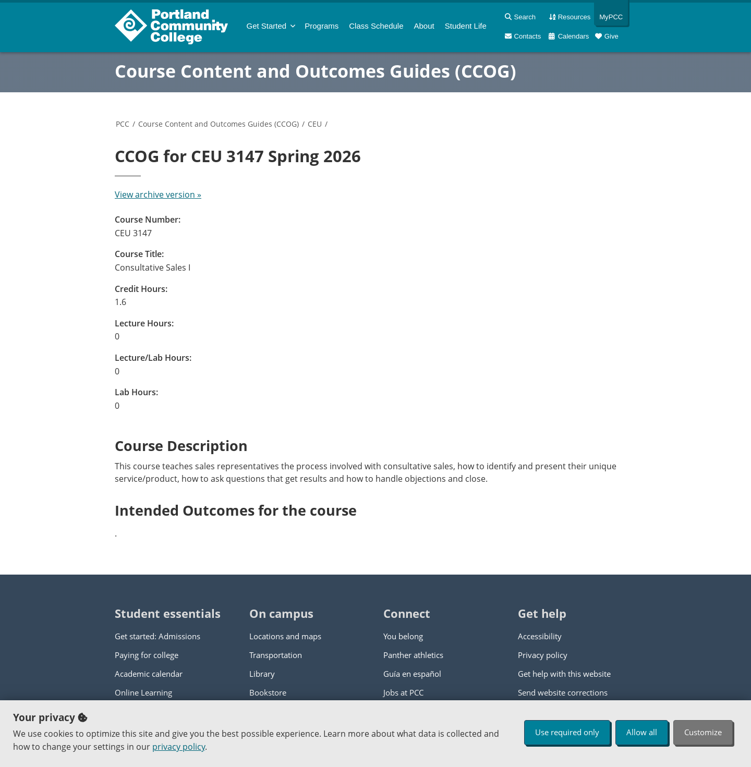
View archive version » (158, 194)
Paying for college (146, 655)
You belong (403, 636)
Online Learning (143, 692)
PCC (122, 124)
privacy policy (178, 746)
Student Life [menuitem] (466, 25)
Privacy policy (542, 655)
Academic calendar (149, 673)
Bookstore (267, 692)
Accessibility (540, 636)
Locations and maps (285, 636)
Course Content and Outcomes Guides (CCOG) (315, 71)
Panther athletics (413, 655)
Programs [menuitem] (321, 25)
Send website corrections (563, 692)
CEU (315, 124)
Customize (703, 732)
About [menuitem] (424, 25)
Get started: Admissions (157, 636)
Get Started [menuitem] (267, 25)
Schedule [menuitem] (376, 25)
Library (262, 673)
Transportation (275, 655)
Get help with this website (564, 673)
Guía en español (412, 673)
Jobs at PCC (403, 692)
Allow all (641, 732)
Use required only (567, 732)
